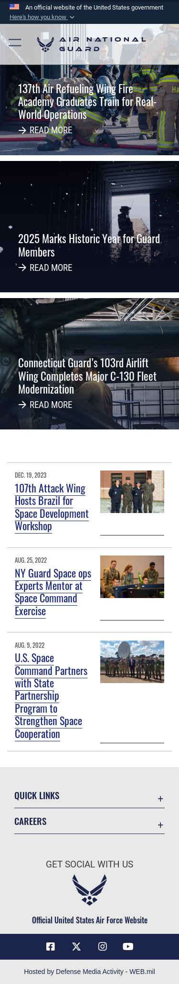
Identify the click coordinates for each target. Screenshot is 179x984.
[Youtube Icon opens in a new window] (128, 947)
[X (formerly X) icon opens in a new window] (76, 947)
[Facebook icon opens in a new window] (50, 947)
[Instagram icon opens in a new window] (102, 947)
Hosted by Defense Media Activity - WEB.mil (89, 971)
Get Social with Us (89, 864)
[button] (43, 17)
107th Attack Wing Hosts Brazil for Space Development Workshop (52, 506)
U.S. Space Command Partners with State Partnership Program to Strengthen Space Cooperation (51, 695)
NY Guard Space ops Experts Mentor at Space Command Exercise (53, 591)
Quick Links (36, 795)
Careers (30, 821)
